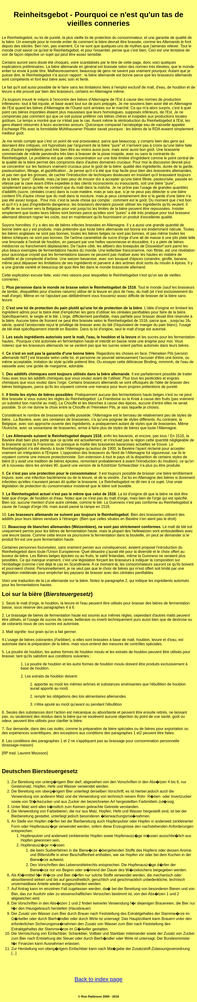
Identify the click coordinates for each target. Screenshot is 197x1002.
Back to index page (98, 979)
